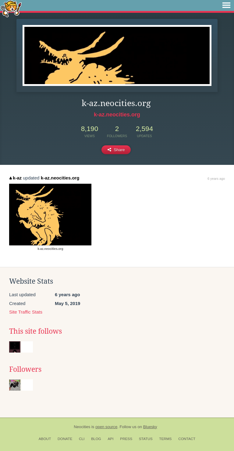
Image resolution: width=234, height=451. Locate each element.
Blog (96, 439)
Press (126, 439)
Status (146, 439)
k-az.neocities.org (117, 115)
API (110, 439)
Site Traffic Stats (25, 311)
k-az (15, 177)
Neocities (82, 426)
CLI (81, 439)
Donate (65, 439)
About (45, 439)
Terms (165, 439)
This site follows (35, 331)
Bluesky (150, 426)
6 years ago (216, 178)
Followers (25, 369)
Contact (186, 439)
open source (106, 426)
